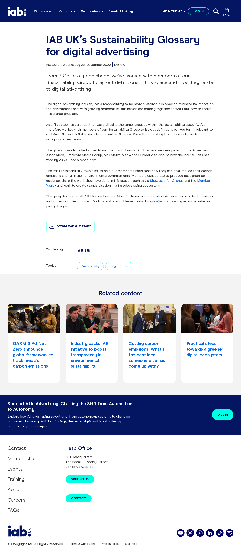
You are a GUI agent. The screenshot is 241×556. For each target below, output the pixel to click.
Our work (65, 11)
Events (15, 469)
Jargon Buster (119, 266)
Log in (199, 11)
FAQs (13, 510)
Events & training (121, 11)
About (14, 489)
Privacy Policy (110, 543)
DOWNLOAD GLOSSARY (74, 226)
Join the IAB (172, 11)
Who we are (42, 11)
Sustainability (90, 266)
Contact (17, 448)
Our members (90, 11)
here (92, 160)
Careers (16, 500)
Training (16, 479)
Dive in (223, 414)
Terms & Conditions (82, 543)
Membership (22, 458)
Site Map (131, 543)
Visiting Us (80, 479)
